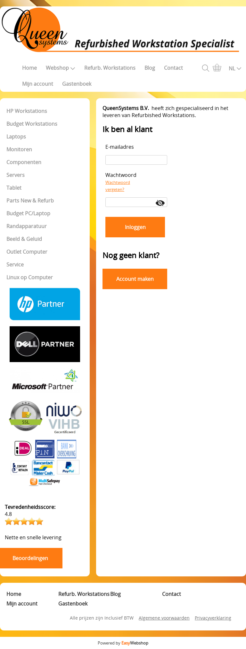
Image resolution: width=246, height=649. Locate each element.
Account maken (135, 278)
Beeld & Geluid (24, 238)
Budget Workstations (31, 123)
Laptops (16, 136)
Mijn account (37, 83)
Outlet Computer (26, 251)
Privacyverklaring (213, 618)
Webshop (60, 67)
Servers (15, 174)
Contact (173, 67)
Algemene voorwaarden (164, 618)
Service (15, 264)
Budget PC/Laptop (28, 213)
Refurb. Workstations (109, 67)
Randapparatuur (26, 226)
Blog (149, 67)
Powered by (123, 643)
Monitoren (19, 149)
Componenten (23, 162)
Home (29, 67)
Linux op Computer (29, 277)
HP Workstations (26, 111)
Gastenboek (76, 83)
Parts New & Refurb (30, 200)
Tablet (13, 187)
